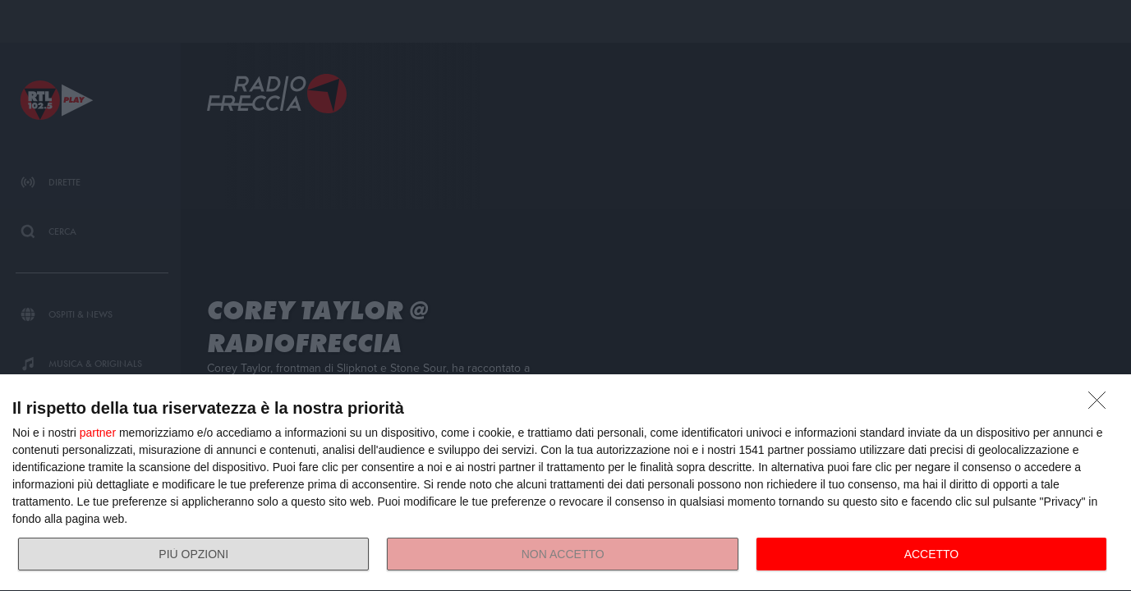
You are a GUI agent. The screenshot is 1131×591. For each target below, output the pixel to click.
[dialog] (565, 483)
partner (98, 432)
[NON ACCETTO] (1101, 405)
